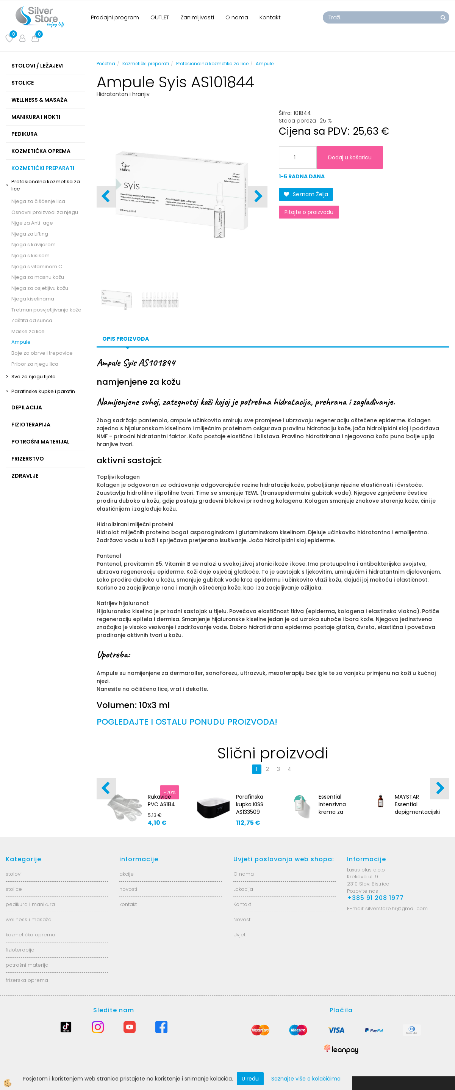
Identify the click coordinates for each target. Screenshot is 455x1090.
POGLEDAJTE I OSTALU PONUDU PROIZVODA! (187, 722)
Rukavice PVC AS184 (161, 800)
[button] (257, 197)
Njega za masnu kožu (37, 277)
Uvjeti (240, 934)
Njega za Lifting (29, 234)
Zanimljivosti (197, 17)
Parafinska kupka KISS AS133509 (249, 804)
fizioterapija (20, 949)
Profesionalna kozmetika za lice (45, 185)
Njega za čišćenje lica (38, 201)
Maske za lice (28, 331)
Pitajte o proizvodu (309, 212)
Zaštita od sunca (31, 320)
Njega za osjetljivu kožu (39, 288)
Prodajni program (115, 17)
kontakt (128, 904)
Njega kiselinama (32, 298)
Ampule (21, 342)
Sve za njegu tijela (33, 376)
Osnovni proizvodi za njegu (44, 212)
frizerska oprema (27, 980)
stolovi (14, 874)
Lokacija (243, 889)
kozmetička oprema (30, 934)
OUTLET (159, 17)
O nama (236, 17)
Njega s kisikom (30, 255)
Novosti (242, 919)
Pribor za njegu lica (34, 364)
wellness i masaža (29, 919)
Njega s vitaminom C (36, 266)
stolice (14, 889)
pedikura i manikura (30, 904)
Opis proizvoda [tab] (125, 339)
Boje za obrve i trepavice (42, 353)
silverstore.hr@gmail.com (396, 908)
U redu (250, 1078)
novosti (128, 889)
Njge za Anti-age (32, 222)
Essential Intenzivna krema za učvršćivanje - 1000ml (335, 812)
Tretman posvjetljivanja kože (46, 309)
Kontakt (270, 17)
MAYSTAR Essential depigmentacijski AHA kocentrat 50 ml (417, 812)
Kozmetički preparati (145, 63)
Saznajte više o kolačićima (306, 1078)
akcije (126, 874)
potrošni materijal (28, 965)
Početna (106, 63)
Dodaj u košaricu (350, 157)
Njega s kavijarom (33, 244)
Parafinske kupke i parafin (43, 391)
